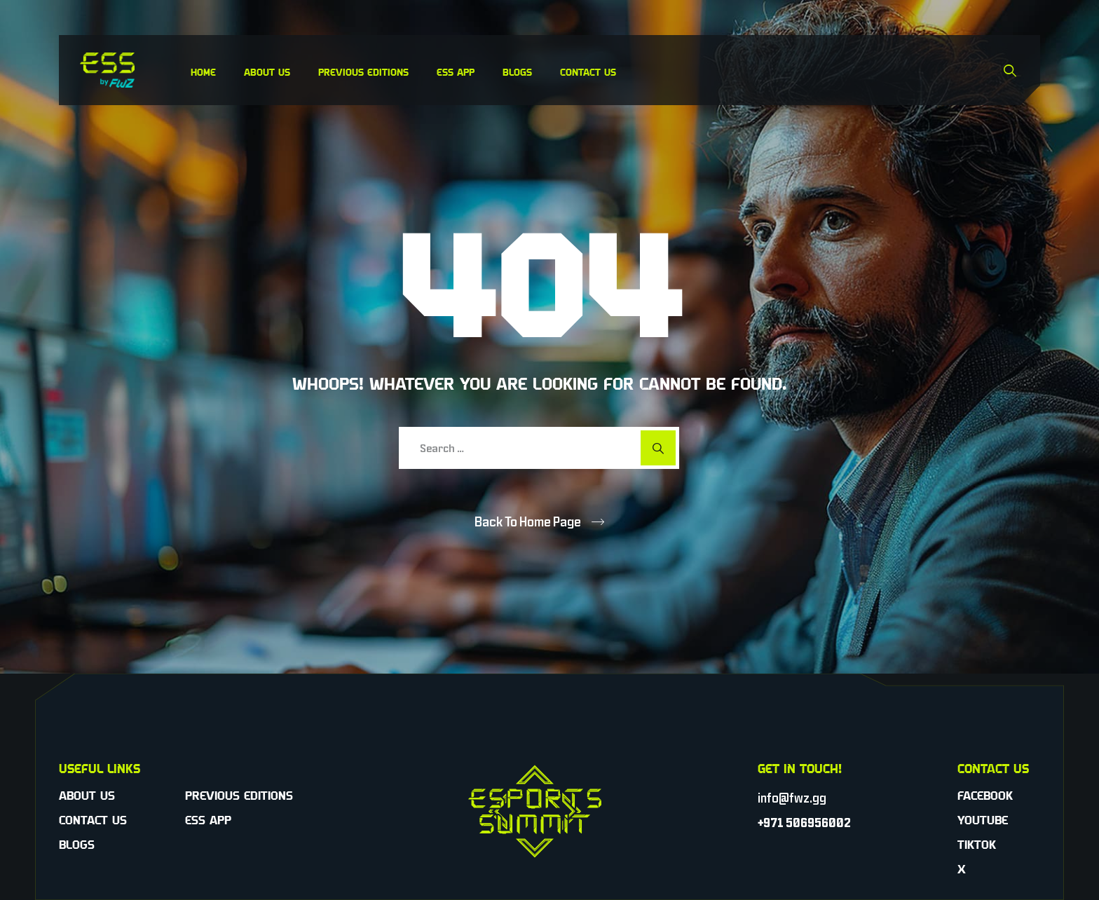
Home (203, 72)
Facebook (985, 796)
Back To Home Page (528, 521)
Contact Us (588, 72)
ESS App (456, 72)
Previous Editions (363, 72)
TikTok (976, 845)
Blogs (517, 72)
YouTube (982, 820)
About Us (267, 72)
